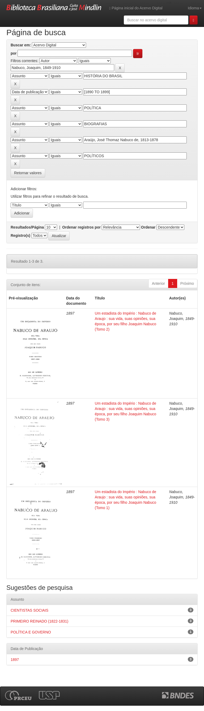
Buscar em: (21, 45)
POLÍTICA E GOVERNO (31, 632)
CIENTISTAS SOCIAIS (29, 610)
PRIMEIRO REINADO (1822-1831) (39, 621)
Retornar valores (28, 173)
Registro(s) (20, 235)
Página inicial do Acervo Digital (135, 8)
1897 (15, 659)
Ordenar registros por (81, 227)
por (14, 53)
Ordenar (148, 227)
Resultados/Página (27, 227)
